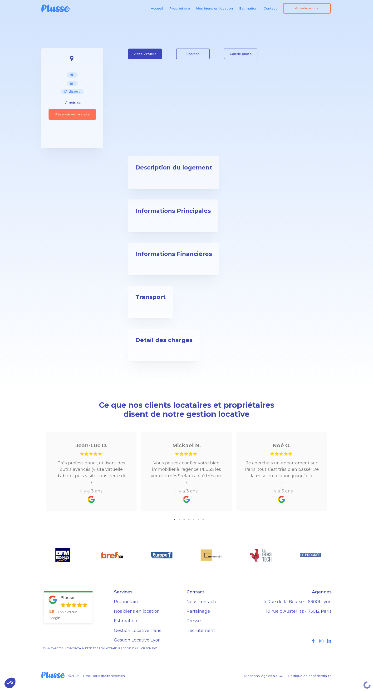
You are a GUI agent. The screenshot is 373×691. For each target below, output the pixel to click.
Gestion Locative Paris (137, 630)
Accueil (157, 8)
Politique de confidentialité (310, 676)
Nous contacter (202, 601)
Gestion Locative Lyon (137, 640)
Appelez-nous (307, 8)
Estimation (248, 8)
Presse (193, 620)
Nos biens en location (214, 8)
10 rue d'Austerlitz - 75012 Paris (299, 611)
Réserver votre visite (72, 114)
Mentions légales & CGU (263, 676)
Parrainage (198, 611)
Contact (270, 8)
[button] (10, 683)
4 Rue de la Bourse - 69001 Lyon (297, 601)
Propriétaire (179, 8)
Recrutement (200, 630)
